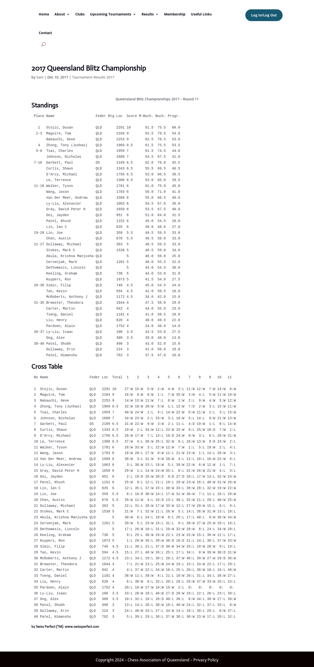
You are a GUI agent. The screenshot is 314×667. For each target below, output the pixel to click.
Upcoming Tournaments (110, 14)
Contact (45, 32)
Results (148, 14)
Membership (174, 14)
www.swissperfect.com (82, 626)
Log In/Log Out (264, 15)
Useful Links (201, 14)
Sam (39, 77)
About (59, 14)
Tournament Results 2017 (93, 77)
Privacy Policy (205, 660)
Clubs (80, 14)
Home (44, 14)
